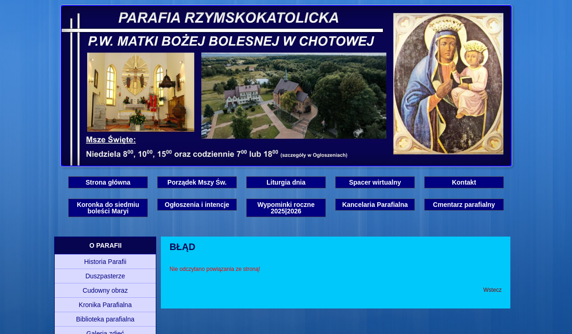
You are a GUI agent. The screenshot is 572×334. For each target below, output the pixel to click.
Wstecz (492, 290)
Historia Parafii (105, 261)
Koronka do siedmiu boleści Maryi (108, 208)
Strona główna (108, 182)
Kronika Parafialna (105, 304)
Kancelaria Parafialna (375, 204)
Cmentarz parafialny (464, 204)
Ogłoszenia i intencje (197, 204)
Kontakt (464, 182)
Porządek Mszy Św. (197, 182)
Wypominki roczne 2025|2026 (285, 208)
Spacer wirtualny (375, 182)
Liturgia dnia (286, 182)
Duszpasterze (105, 276)
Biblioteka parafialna (105, 319)
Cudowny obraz (105, 290)
